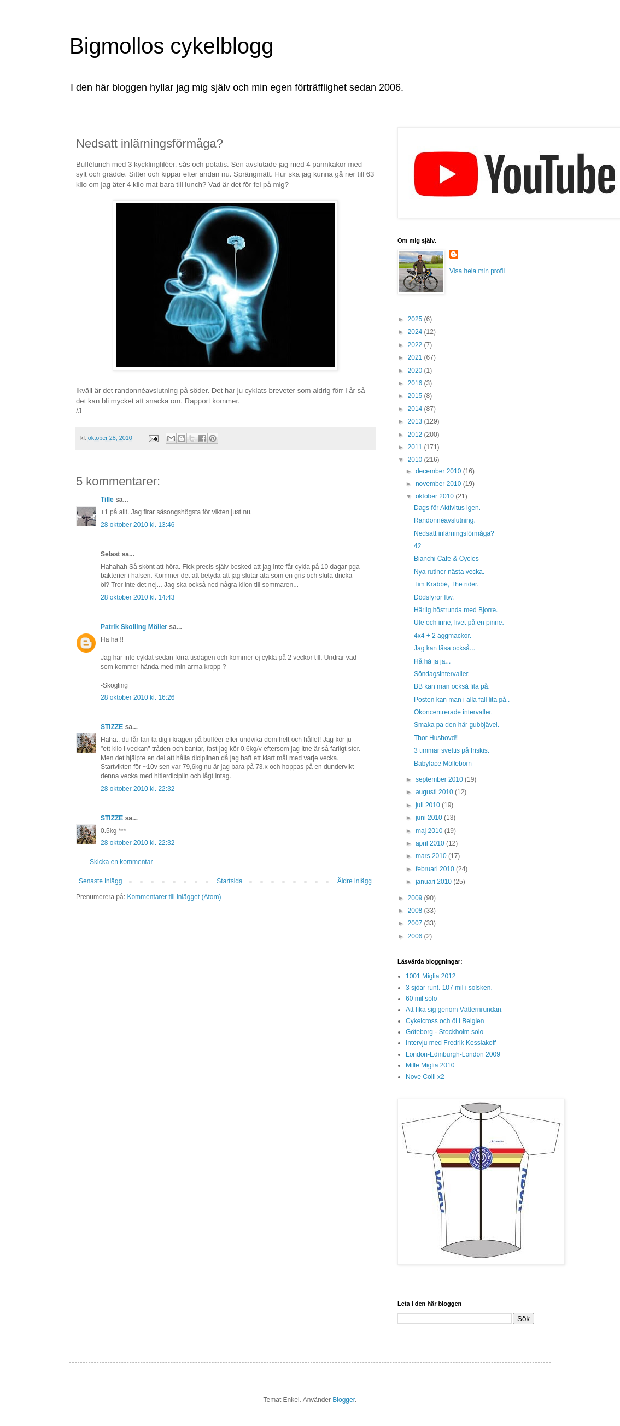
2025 (416, 319)
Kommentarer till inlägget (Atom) (174, 897)
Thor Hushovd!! (436, 738)
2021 (416, 357)
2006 (416, 936)
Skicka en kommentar (121, 862)
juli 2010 (429, 805)
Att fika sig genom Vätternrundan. (454, 1009)
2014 (416, 409)
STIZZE (112, 727)
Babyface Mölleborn (443, 763)
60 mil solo (421, 998)
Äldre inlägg (354, 881)
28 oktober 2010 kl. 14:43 (137, 597)
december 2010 (439, 471)
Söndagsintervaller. (442, 674)
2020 (416, 370)
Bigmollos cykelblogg (171, 46)
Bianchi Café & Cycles (446, 558)
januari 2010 (434, 881)
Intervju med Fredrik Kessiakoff (451, 1043)
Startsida (229, 881)
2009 (416, 898)
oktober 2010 (435, 496)
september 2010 (440, 779)
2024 (416, 332)
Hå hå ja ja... (432, 661)
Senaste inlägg (100, 881)
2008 (416, 910)
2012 (416, 434)
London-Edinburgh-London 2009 (453, 1054)
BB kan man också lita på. (452, 686)
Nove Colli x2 (425, 1077)
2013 (416, 421)
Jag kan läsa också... (444, 648)
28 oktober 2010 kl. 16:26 (137, 697)
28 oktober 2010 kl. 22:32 (137, 789)
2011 (416, 447)
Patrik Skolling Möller (134, 627)
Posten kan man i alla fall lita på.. (462, 699)
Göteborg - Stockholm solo (444, 1032)
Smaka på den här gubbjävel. (456, 725)
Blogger (343, 1400)
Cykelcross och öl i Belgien (445, 1021)
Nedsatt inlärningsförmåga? (454, 533)
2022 (416, 345)
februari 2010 (436, 869)
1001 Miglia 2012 (430, 976)
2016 (416, 383)
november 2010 (439, 484)
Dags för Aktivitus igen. (447, 508)
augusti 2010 (435, 792)
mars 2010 (432, 856)
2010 (416, 459)
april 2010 (431, 843)
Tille (107, 499)
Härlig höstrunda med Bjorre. (456, 610)
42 (417, 546)
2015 (416, 396)
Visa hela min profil (477, 271)
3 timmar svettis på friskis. (451, 750)
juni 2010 (430, 817)
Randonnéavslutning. (445, 520)
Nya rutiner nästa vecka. (449, 572)
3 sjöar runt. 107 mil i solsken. (449, 987)
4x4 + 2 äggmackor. (442, 635)
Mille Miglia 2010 (430, 1065)
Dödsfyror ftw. (434, 597)
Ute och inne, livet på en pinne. (459, 622)
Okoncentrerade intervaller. (453, 712)
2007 (416, 923)
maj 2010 (430, 831)
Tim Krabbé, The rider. (446, 584)
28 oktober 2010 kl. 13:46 (137, 525)
